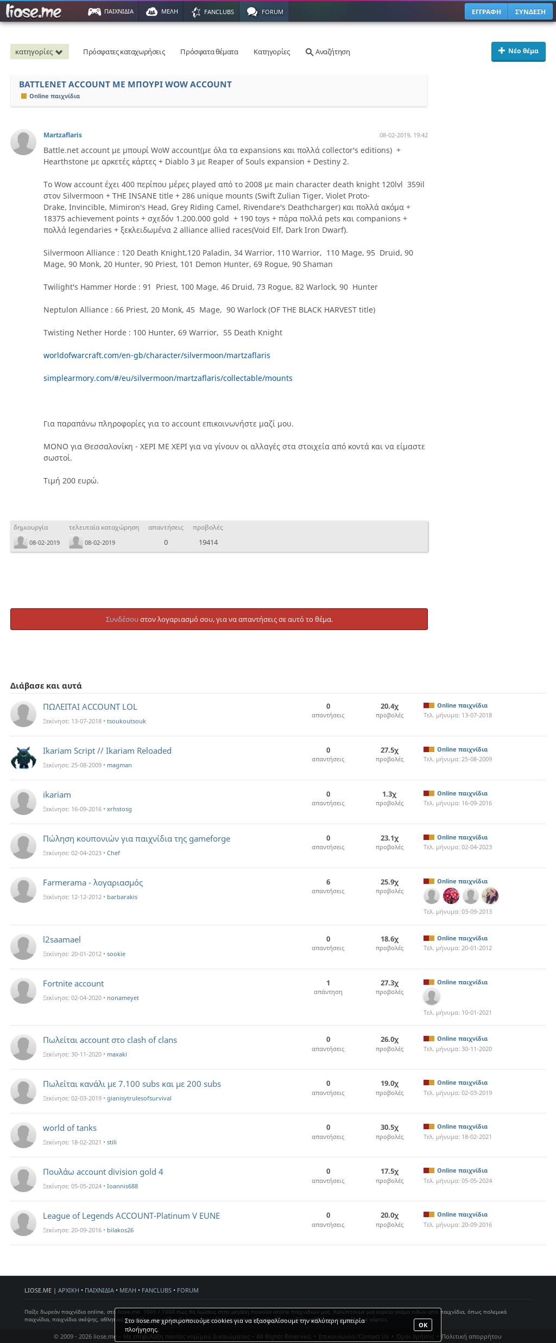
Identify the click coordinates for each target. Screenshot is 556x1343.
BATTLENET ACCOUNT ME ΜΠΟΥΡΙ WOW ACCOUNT (125, 84)
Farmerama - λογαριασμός (93, 882)
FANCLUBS (157, 1290)
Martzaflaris (62, 134)
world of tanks (70, 1127)
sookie (116, 954)
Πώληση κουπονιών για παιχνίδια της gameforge (136, 838)
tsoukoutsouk (126, 721)
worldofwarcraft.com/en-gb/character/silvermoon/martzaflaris (156, 355)
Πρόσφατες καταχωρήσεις (124, 51)
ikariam (57, 794)
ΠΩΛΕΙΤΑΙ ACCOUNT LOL (90, 706)
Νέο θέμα (518, 50)
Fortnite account (73, 983)
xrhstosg (119, 809)
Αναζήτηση (327, 51)
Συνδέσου (122, 619)
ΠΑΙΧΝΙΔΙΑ (99, 1290)
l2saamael (62, 939)
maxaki (117, 1054)
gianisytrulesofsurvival (139, 1098)
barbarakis (122, 897)
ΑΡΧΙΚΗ (68, 1290)
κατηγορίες (40, 51)
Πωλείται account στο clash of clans (110, 1039)
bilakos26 (120, 1230)
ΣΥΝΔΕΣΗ (530, 11)
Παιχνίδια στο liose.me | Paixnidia (35, 11)
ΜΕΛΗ (127, 1290)
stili (112, 1142)
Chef (113, 853)
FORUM (188, 1290)
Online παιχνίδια (50, 96)
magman (119, 765)
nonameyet (123, 998)
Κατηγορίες (271, 51)
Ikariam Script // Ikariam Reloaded (107, 750)
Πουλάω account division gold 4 (103, 1171)
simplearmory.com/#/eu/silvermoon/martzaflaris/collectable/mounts (168, 378)
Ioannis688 (122, 1186)
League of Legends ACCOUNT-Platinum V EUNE (131, 1215)
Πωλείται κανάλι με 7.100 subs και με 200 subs (132, 1083)
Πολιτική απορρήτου (471, 1336)
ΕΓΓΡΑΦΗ (486, 11)
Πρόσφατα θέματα (209, 51)
